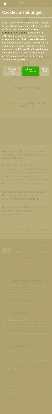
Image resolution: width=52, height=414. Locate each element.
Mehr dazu (44, 70)
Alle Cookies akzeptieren (30, 70)
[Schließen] (26, 3)
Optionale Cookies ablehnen (12, 71)
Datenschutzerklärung (14, 32)
